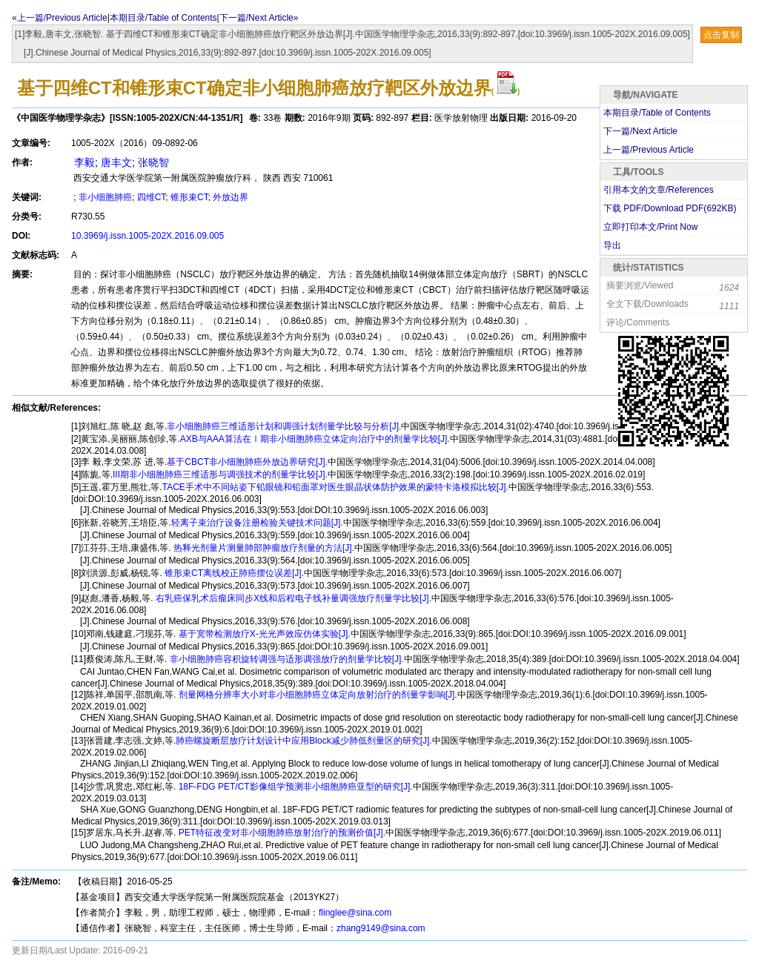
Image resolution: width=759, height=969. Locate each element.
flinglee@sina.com (355, 912)
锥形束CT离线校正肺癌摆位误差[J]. (233, 573)
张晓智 (153, 162)
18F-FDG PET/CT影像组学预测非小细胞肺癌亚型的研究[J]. (294, 786)
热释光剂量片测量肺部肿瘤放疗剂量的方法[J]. (262, 548)
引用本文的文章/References (658, 190)
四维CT (151, 197)
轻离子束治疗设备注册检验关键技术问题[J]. (257, 522)
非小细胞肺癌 (105, 197)
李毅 (83, 162)
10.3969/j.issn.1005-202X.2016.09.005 (147, 236)
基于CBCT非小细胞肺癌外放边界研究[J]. (247, 462)
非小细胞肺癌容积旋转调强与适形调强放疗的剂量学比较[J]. (285, 659)
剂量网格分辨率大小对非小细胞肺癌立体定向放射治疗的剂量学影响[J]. (316, 694)
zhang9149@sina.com (381, 928)
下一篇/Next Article (640, 131)
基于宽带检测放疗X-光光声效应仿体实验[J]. (263, 634)
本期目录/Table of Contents (163, 18)
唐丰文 (116, 162)
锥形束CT (189, 197)
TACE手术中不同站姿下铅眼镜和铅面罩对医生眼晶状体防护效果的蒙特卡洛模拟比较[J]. (335, 487)
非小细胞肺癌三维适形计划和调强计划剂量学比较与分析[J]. (284, 426)
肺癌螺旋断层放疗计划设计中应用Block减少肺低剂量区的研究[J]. (303, 740)
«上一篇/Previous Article (59, 18)
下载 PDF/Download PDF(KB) (669, 208)
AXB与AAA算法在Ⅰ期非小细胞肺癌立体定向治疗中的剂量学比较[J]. (315, 439)
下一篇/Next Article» (259, 18)
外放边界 (230, 197)
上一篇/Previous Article (648, 150)
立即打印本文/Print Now (650, 227)
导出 (612, 245)
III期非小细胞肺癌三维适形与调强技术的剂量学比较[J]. (220, 474)
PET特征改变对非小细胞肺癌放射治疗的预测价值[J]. (280, 832)
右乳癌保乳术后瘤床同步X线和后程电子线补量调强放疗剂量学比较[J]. (292, 598)
